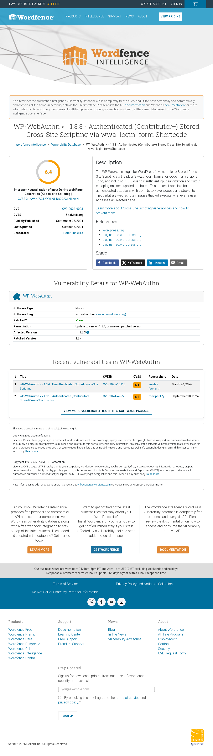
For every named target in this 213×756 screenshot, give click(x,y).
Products (73, 16)
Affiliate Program (170, 634)
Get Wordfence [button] (106, 550)
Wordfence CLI (19, 649)
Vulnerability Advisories (124, 639)
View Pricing (171, 16)
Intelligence (94, 16)
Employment (167, 639)
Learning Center (69, 634)
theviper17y (156, 396)
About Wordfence (171, 630)
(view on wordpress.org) (110, 314)
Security (164, 649)
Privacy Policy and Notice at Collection (144, 584)
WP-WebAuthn (37, 296)
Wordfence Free (20, 630)
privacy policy (68, 702)
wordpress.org (113, 230)
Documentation (69, 630)
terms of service (128, 698)
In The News (117, 634)
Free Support (67, 639)
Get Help (53, 4)
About (142, 16)
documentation (135, 105)
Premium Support (71, 644)
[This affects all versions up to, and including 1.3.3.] (87, 332)
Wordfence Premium (23, 634)
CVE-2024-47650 (114, 396)
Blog (111, 630)
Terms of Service (65, 584)
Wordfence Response (24, 644)
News (129, 16)
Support (114, 16)
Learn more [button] (40, 550)
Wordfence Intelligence (25, 653)
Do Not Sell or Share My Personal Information (65, 592)
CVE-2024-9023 (72, 208)
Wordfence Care (20, 639)
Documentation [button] (173, 550)
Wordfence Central (22, 658)
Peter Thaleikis (73, 233)
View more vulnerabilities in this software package (107, 411)
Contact (164, 644)
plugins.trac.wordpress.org (122, 235)
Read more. (32, 451)
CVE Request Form (172, 653)
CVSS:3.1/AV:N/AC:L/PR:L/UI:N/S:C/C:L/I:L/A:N (48, 198)
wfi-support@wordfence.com (94, 484)
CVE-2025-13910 (114, 384)
